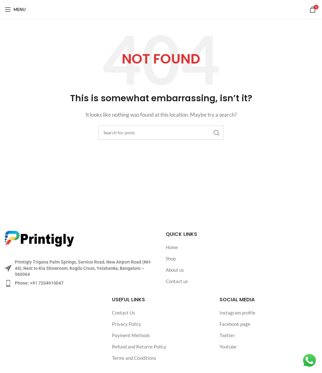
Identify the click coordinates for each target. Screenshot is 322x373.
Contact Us (123, 312)
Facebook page (234, 324)
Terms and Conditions (134, 358)
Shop (171, 258)
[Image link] (39, 238)
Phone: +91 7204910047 (39, 283)
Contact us (177, 281)
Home (172, 247)
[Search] (161, 132)
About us (175, 270)
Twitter (227, 335)
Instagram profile (237, 312)
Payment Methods (131, 335)
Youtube (227, 346)
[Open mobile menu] (15, 9)
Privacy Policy (126, 324)
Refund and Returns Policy (139, 346)
